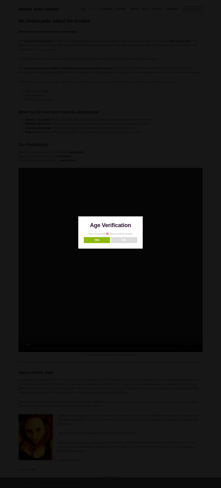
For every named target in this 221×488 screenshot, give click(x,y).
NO (124, 240)
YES (96, 240)
